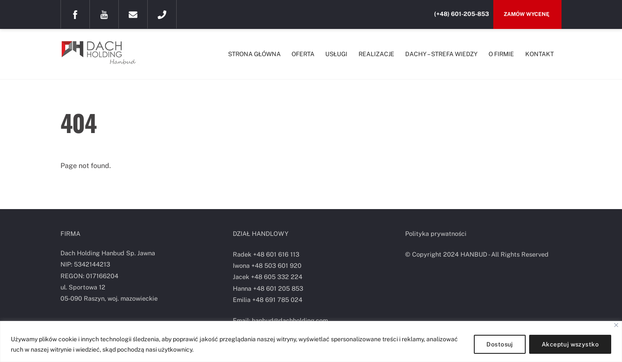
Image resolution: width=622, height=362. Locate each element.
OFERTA (303, 54)
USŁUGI (336, 54)
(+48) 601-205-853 (461, 13)
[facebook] (75, 13)
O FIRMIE (501, 54)
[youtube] (104, 13)
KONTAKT (539, 54)
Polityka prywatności (435, 233)
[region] (311, 341)
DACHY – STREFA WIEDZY (441, 54)
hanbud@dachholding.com (290, 320)
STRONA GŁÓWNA (254, 54)
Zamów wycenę (527, 14)
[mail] (133, 13)
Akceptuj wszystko (570, 344)
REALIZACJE (376, 54)
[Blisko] (616, 325)
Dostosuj (499, 344)
